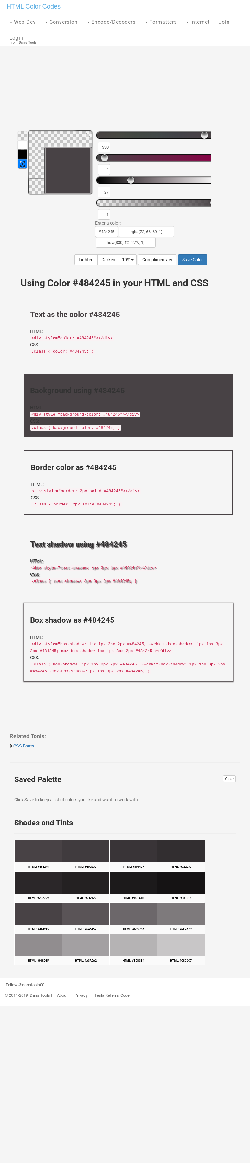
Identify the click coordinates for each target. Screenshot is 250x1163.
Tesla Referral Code (112, 995)
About (62, 995)
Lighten (86, 259)
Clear (229, 779)
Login (16, 38)
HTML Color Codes (34, 6)
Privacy (80, 995)
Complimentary (157, 259)
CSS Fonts (23, 745)
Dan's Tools (40, 995)
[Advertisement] (125, 76)
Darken (108, 259)
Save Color (192, 259)
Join (224, 22)
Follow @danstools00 (25, 985)
